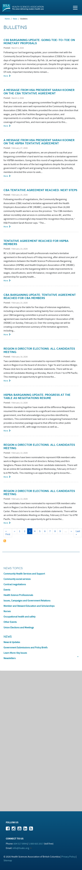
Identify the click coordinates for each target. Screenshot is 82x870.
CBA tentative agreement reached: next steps (40, 190)
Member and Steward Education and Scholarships (29, 606)
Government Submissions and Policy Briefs (26, 647)
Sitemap (8, 860)
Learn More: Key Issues (15, 652)
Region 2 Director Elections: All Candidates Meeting (39, 492)
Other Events (10, 622)
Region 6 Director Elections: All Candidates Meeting (39, 446)
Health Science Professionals (18, 595)
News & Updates (12, 642)
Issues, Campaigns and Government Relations (27, 600)
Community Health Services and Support (24, 573)
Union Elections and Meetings (19, 627)
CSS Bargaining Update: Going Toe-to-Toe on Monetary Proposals (39, 41)
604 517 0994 (20, 843)
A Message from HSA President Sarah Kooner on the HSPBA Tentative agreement (39, 142)
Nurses (7, 611)
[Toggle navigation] (75, 7)
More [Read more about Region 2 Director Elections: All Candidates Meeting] (6, 522)
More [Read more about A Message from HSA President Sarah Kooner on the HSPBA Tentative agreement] (6, 176)
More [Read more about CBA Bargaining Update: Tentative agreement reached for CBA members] (6, 334)
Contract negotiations (15, 584)
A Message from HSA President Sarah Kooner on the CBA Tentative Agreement (39, 91)
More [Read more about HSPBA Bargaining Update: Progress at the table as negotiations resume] (6, 430)
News (15, 19)
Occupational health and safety (19, 616)
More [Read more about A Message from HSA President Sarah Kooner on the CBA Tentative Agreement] (6, 125)
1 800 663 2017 (36, 843)
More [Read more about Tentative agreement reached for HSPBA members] (6, 280)
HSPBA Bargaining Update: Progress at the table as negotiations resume (37, 396)
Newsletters (10, 658)
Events (7, 589)
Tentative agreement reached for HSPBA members (36, 242)
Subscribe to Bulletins (5, 541)
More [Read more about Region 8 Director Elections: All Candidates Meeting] (6, 380)
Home (7, 19)
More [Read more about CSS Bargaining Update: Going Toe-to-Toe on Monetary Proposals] (6, 75)
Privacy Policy (68, 856)
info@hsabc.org (21, 848)
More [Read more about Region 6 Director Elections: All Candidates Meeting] (6, 476)
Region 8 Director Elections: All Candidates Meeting (39, 350)
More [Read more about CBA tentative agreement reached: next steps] (6, 226)
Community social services (17, 579)
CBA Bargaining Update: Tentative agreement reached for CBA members (40, 296)
